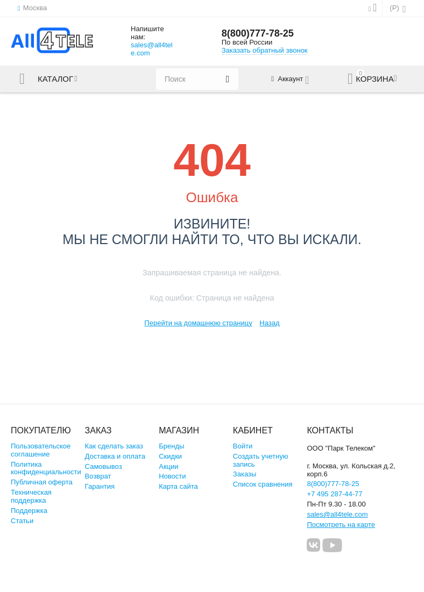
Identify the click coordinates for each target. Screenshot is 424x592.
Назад (269, 323)
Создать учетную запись (260, 460)
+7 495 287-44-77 (334, 494)
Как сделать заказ (114, 446)
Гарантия (100, 486)
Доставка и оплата (115, 456)
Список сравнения (263, 484)
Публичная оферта (42, 482)
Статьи (22, 521)
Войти (242, 446)
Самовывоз (103, 466)
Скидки (170, 456)
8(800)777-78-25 (258, 33)
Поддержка (29, 511)
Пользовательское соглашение (40, 450)
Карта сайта (178, 486)
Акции (168, 466)
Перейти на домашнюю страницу (198, 323)
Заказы (245, 474)
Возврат (98, 476)
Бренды (171, 446)
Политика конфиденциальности (46, 468)
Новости (172, 476)
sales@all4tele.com (152, 49)
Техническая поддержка (31, 496)
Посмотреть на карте (341, 524)
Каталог (55, 79)
